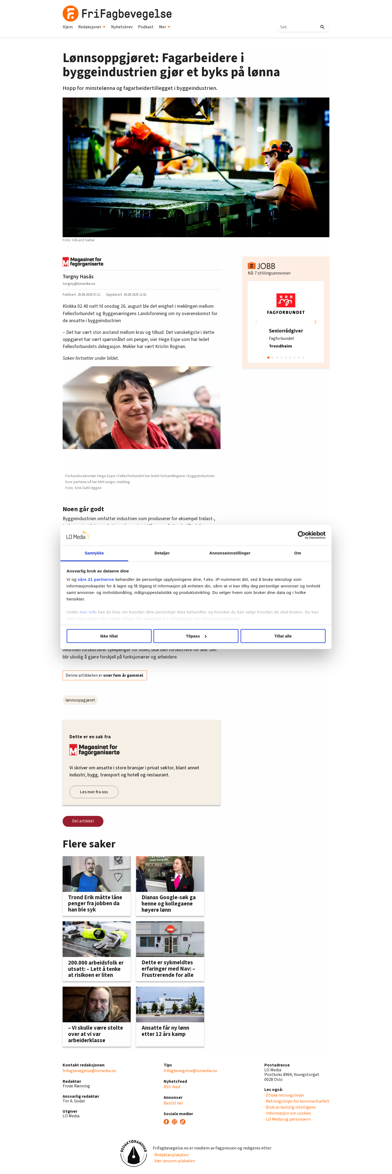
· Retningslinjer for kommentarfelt (296, 1101)
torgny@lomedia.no (79, 283)
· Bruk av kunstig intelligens (290, 1107)
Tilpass (196, 636)
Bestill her (173, 1103)
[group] (286, 322)
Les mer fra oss (94, 792)
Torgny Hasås (78, 276)
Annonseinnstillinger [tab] (226, 553)
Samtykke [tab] (104, 553)
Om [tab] (287, 553)
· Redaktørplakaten (171, 1155)
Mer (164, 27)
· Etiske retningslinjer (284, 1095)
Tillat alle (274, 636)
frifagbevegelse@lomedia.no (89, 1071)
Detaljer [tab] (165, 553)
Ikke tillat (117, 636)
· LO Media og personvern (287, 1119)
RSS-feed (172, 1087)
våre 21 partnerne (109, 579)
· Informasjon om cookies (287, 1113)
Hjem (68, 27)
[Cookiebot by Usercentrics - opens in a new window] (289, 535)
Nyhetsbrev (122, 27)
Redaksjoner (92, 27)
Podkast (146, 27)
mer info (101, 612)
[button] (315, 322)
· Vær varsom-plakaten (174, 1161)
